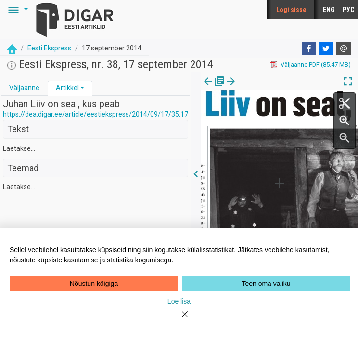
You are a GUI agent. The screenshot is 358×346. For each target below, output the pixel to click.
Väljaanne (24, 88)
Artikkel (67, 88)
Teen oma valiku (266, 283)
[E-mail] (343, 48)
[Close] (179, 320)
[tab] (24, 88)
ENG (329, 9)
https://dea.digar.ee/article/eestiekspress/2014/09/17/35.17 (95, 114)
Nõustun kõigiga (94, 283)
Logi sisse (291, 9)
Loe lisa (179, 301)
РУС (348, 9)
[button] (16, 9)
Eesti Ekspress (49, 48)
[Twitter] (326, 48)
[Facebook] (309, 48)
